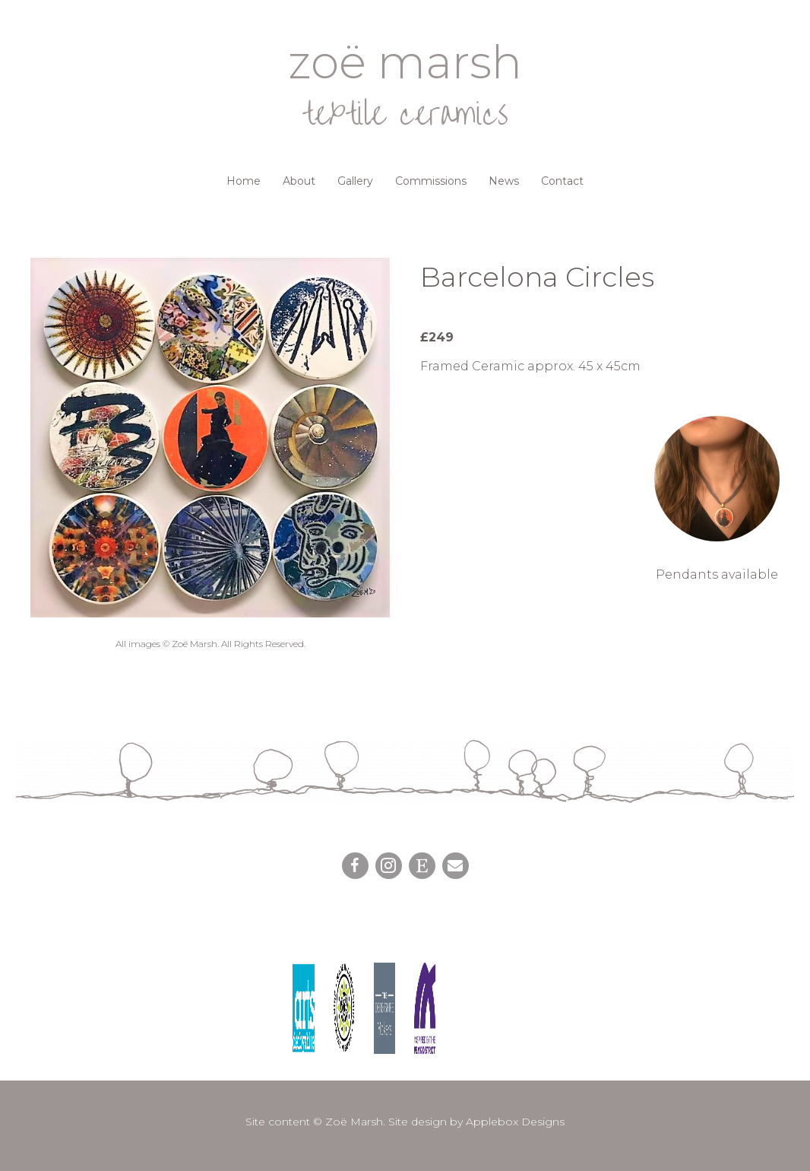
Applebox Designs (515, 1121)
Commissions (431, 181)
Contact (562, 181)
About (299, 181)
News (504, 181)
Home (243, 181)
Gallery (355, 181)
